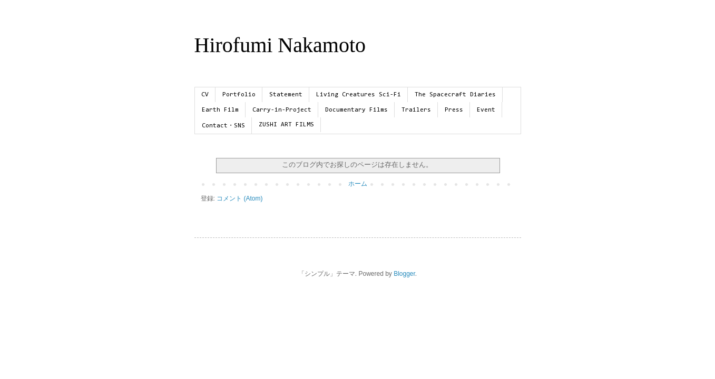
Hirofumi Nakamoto (280, 45)
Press (454, 110)
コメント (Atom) (239, 198)
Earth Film (220, 110)
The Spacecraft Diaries (455, 95)
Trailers (416, 110)
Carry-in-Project (281, 110)
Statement (285, 95)
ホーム (357, 183)
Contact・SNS (223, 126)
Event (486, 110)
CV (205, 95)
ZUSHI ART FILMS (286, 125)
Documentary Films (356, 110)
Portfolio (239, 95)
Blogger (404, 273)
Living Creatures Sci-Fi (358, 95)
